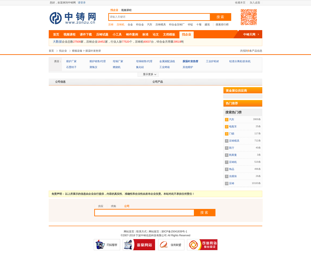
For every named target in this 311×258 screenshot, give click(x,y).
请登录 (82, 2)
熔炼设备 (77, 50)
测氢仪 (93, 67)
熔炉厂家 (71, 61)
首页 (56, 34)
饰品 (231, 169)
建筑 (207, 24)
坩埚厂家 (118, 61)
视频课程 (126, 10)
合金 (130, 24)
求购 (113, 206)
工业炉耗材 (212, 61)
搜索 (221, 17)
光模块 (233, 176)
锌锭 (190, 24)
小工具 (117, 34)
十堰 (198, 24)
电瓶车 (233, 126)
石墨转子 (71, 67)
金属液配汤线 (167, 61)
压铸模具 (161, 24)
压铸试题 (102, 34)
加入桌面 (255, 2)
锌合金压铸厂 (177, 24)
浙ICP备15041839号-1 (174, 231)
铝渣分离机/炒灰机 (240, 61)
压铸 (110, 24)
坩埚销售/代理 (144, 61)
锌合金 (140, 24)
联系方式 (141, 231)
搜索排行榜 (222, 24)
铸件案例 (132, 34)
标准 (145, 34)
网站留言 (154, 231)
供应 (100, 206)
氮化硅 (140, 67)
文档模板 (169, 34)
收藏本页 (240, 2)
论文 (156, 34)
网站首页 (129, 231)
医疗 (231, 147)
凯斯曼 (233, 154)
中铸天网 (249, 34)
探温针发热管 (93, 50)
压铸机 (120, 24)
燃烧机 (117, 67)
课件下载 (86, 34)
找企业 (114, 10)
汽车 (149, 24)
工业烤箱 (164, 67)
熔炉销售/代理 (98, 61)
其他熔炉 (188, 67)
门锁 (231, 133)
